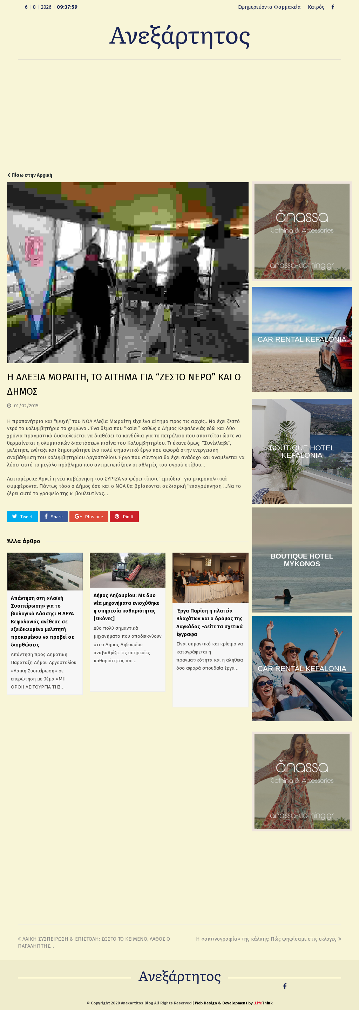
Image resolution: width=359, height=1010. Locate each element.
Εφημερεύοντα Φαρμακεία (269, 7)
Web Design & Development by (233, 1003)
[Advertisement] (179, 116)
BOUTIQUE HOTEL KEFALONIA (302, 451)
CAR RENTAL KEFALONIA (302, 339)
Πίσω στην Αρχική (29, 175)
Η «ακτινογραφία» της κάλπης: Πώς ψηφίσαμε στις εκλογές (268, 939)
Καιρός (316, 7)
